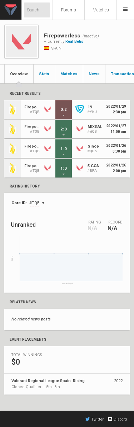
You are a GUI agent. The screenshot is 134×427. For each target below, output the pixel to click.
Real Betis (74, 41)
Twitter (94, 419)
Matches (101, 9)
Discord (117, 419)
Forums (68, 9)
